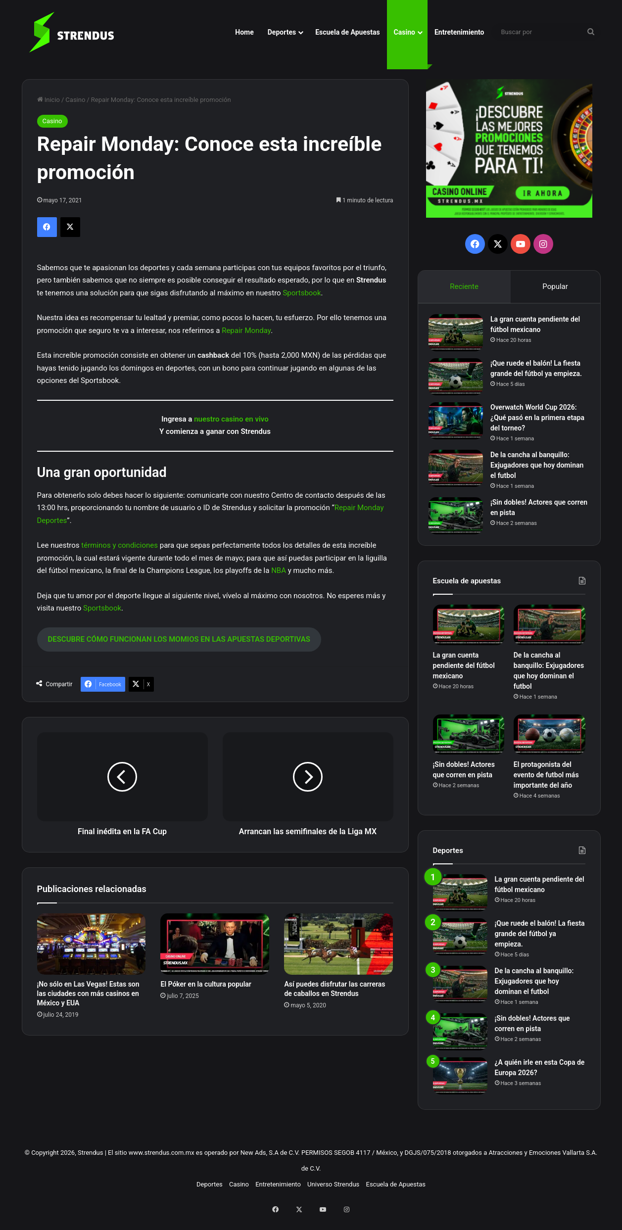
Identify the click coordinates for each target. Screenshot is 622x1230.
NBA (278, 570)
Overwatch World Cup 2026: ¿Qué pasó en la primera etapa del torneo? (538, 425)
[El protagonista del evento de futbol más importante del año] (549, 746)
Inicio (48, 99)
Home (244, 32)
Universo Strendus (333, 1196)
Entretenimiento (459, 32)
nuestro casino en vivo (231, 419)
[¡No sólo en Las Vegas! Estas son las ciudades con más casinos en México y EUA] (91, 944)
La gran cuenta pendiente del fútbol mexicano (464, 677)
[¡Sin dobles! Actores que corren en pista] (460, 523)
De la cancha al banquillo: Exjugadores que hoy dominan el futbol (534, 473)
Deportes (282, 32)
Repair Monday (246, 330)
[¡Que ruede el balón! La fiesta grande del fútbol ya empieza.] (460, 381)
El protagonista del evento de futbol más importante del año (546, 786)
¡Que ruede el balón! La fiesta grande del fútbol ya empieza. (540, 378)
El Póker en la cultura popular (205, 984)
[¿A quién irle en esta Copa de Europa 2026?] (460, 1087)
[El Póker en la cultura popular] (214, 944)
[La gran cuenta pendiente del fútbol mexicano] (460, 337)
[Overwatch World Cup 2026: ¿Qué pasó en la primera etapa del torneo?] (460, 428)
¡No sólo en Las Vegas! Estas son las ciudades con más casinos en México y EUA (88, 993)
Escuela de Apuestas (347, 32)
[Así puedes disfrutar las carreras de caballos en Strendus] (338, 944)
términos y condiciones (119, 545)
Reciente (464, 286)
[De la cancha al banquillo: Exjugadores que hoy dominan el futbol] (460, 476)
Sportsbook (302, 292)
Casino (404, 32)
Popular (556, 286)
